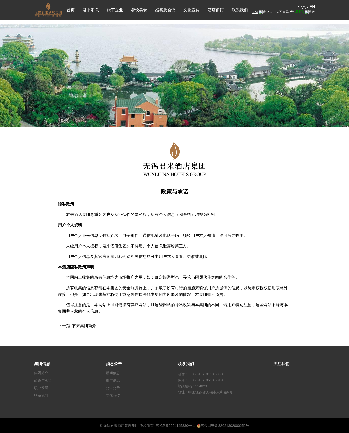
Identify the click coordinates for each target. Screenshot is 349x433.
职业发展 (41, 388)
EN (312, 7)
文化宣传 (191, 10)
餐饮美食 (139, 10)
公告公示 (113, 388)
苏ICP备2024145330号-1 (175, 426)
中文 (302, 7)
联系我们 (240, 10)
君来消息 (91, 10)
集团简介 (41, 373)
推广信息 (113, 380)
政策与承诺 (43, 380)
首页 (71, 10)
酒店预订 (216, 10)
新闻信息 (113, 373)
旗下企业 (115, 10)
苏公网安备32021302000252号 (223, 426)
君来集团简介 (84, 325)
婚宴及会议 (165, 10)
